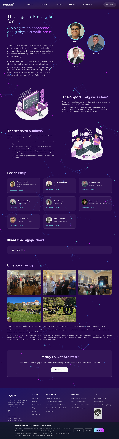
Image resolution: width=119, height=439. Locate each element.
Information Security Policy (102, 405)
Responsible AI (50, 411)
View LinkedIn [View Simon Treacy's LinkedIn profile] (49, 225)
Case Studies (36, 405)
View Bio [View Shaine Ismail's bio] (21, 190)
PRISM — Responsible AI (78, 401)
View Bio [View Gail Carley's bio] (57, 207)
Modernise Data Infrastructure (55, 405)
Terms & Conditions (100, 398)
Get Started (109, 4)
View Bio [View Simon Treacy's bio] (57, 225)
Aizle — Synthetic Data (78, 398)
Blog (33, 408)
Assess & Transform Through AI (56, 408)
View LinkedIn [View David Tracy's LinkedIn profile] (13, 225)
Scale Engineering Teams (54, 401)
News (34, 411)
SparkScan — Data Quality (80, 405)
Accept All (99, 430)
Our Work (58, 4)
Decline (88, 430)
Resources (87, 4)
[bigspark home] (8, 4)
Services (73, 4)
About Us (35, 398)
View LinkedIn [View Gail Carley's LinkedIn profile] (49, 207)
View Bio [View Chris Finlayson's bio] (57, 189)
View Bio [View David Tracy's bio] (21, 225)
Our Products (43, 4)
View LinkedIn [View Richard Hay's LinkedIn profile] (85, 189)
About (30, 4)
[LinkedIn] (9, 411)
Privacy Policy (98, 401)
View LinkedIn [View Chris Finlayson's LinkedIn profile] (49, 189)
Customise (78, 430)
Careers (34, 401)
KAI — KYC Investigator (78, 408)
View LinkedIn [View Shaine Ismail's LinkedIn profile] (13, 190)
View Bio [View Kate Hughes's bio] (93, 207)
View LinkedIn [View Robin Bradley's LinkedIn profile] (13, 207)
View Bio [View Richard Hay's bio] (93, 189)
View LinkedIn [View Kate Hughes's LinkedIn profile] (85, 207)
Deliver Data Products (53, 398)
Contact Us (59, 370)
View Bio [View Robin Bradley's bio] (21, 207)
